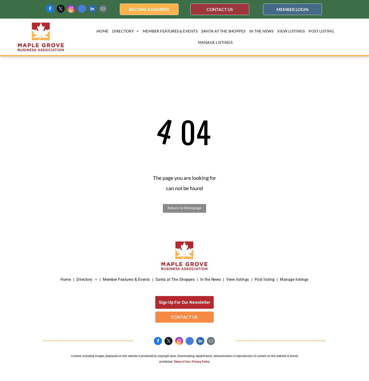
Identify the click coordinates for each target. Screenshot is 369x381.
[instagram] (71, 9)
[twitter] (61, 9)
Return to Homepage (184, 207)
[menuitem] (102, 31)
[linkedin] (92, 9)
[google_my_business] (82, 9)
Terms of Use (182, 361)
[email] (103, 9)
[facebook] (50, 9)
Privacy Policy (201, 361)
